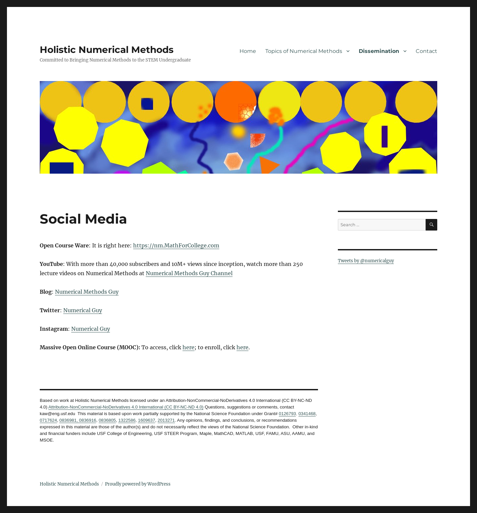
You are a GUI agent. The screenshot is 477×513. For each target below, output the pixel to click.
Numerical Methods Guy (87, 291)
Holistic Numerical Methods (107, 49)
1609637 (146, 420)
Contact (426, 51)
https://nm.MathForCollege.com (176, 245)
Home (247, 51)
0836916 (87, 420)
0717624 (48, 420)
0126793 (287, 413)
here (188, 347)
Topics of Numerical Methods (303, 51)
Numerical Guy (82, 310)
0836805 (107, 420)
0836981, (68, 420)
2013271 (166, 420)
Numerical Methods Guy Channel (189, 273)
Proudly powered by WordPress (138, 484)
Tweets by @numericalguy (366, 261)
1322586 (126, 420)
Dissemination (379, 51)
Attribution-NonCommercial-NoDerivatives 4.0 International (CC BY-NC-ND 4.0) (125, 407)
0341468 (307, 413)
